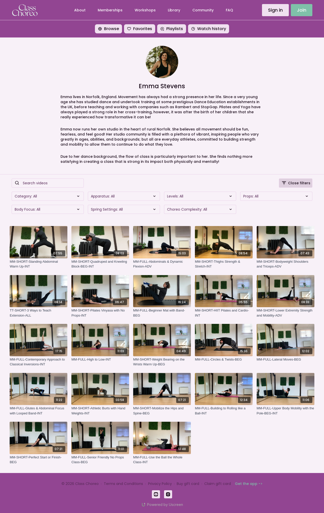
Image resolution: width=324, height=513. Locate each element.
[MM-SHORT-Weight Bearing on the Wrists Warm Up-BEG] (162, 362)
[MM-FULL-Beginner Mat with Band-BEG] (162, 313)
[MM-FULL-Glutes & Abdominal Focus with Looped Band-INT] (38, 411)
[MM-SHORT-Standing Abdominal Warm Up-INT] (38, 264)
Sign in (275, 10)
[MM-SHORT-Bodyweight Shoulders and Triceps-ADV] (285, 264)
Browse (108, 29)
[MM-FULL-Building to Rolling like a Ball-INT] (224, 411)
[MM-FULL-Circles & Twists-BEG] (224, 359)
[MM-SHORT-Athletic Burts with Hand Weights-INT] (100, 411)
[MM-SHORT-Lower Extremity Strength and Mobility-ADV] (285, 313)
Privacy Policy (160, 483)
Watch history (208, 29)
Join (301, 10)
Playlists (171, 29)
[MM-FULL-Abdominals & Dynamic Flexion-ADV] (162, 264)
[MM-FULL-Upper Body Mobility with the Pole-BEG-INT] (285, 411)
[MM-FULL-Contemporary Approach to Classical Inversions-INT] (38, 362)
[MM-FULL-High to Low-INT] (100, 359)
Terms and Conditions (123, 483)
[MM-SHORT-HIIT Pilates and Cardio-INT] (224, 313)
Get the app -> (248, 483)
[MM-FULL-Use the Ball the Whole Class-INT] (162, 460)
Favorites (139, 29)
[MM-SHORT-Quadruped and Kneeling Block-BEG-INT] (100, 264)
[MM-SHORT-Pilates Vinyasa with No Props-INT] (100, 313)
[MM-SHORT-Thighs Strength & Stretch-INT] (224, 264)
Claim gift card (217, 483)
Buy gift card (188, 483)
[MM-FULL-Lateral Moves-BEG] (285, 359)
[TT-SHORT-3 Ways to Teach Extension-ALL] (38, 313)
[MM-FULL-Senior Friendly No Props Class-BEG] (100, 460)
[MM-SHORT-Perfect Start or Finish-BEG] (38, 460)
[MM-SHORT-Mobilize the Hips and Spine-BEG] (162, 411)
